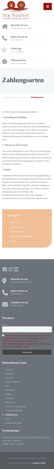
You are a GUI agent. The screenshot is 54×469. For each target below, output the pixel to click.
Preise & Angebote (12, 381)
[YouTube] (16, 270)
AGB (7, 418)
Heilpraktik (15, 222)
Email (4, 324)
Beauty (13, 241)
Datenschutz (10, 402)
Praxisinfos (9, 373)
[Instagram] (10, 270)
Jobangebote (10, 390)
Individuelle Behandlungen (21, 236)
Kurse (7, 385)
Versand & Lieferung (13, 410)
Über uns (8, 369)
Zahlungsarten (11, 414)
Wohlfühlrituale (17, 231)
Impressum (9, 398)
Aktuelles (9, 377)
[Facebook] (5, 270)
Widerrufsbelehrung (13, 422)
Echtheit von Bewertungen (15, 406)
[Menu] (47, 6)
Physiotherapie (16, 227)
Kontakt (8, 394)
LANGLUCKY (39, 463)
